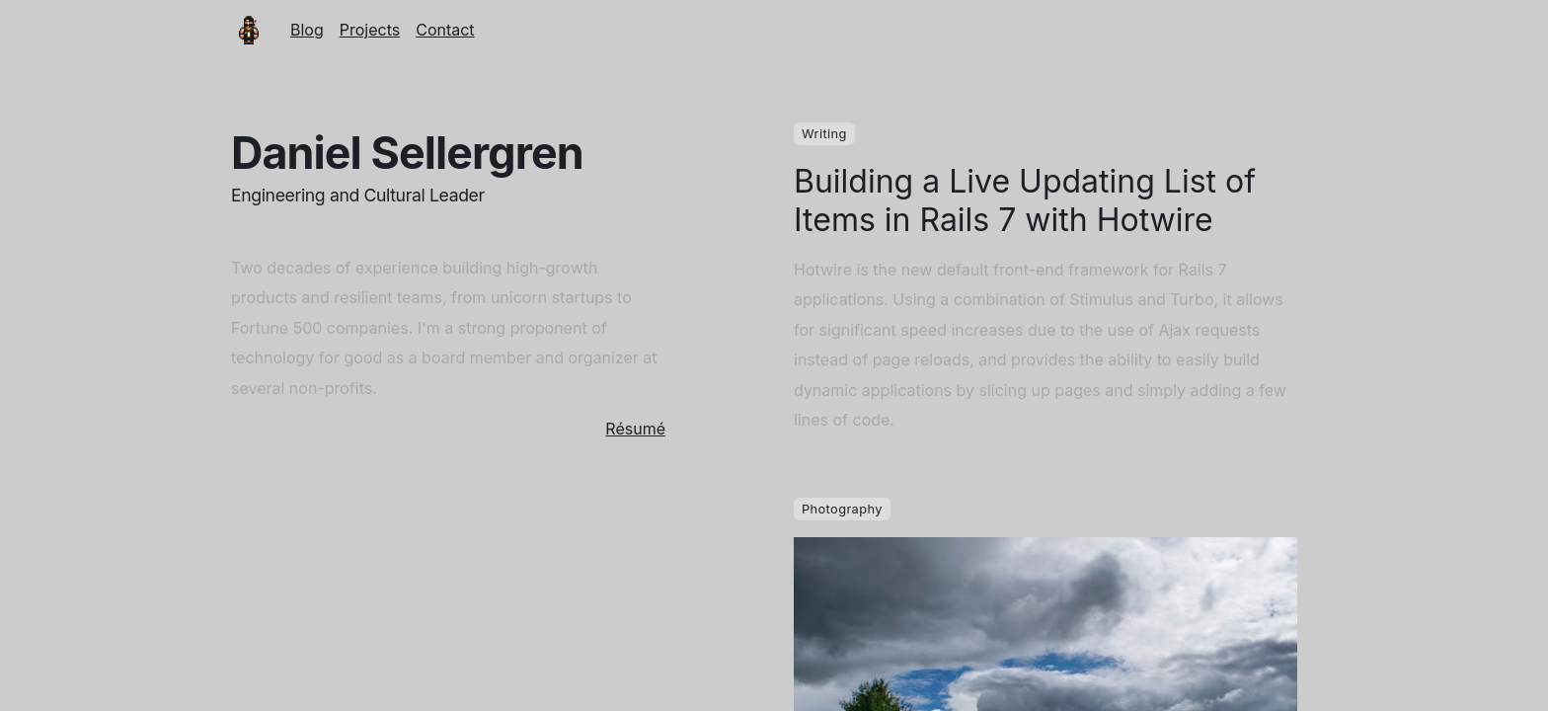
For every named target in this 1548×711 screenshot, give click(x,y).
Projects (370, 30)
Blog (307, 30)
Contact (445, 30)
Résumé (635, 428)
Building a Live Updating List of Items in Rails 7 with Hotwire (1025, 200)
